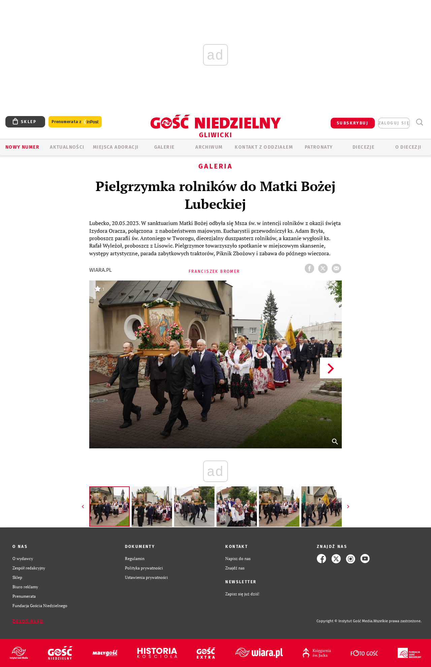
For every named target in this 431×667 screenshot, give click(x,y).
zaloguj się (393, 123)
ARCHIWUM (209, 147)
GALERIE (164, 147)
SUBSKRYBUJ (352, 123)
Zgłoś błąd (27, 621)
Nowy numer (22, 147)
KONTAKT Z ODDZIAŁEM (264, 147)
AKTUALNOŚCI (67, 147)
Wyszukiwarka (419, 122)
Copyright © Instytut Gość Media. (345, 621)
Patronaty (319, 147)
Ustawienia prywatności (146, 577)
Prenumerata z (75, 122)
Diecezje (363, 147)
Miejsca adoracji (115, 147)
